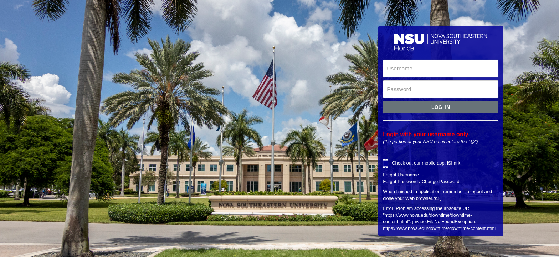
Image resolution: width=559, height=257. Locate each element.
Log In (440, 107)
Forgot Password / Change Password (421, 181)
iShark (453, 163)
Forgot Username (401, 174)
